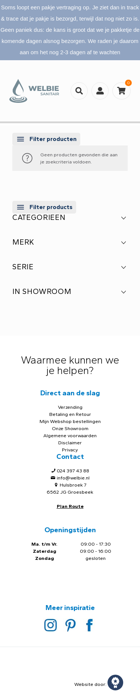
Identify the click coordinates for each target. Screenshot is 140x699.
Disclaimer (70, 442)
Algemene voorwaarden (70, 435)
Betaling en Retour (70, 414)
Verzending (70, 407)
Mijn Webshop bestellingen (70, 421)
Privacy (70, 450)
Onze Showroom (70, 428)
